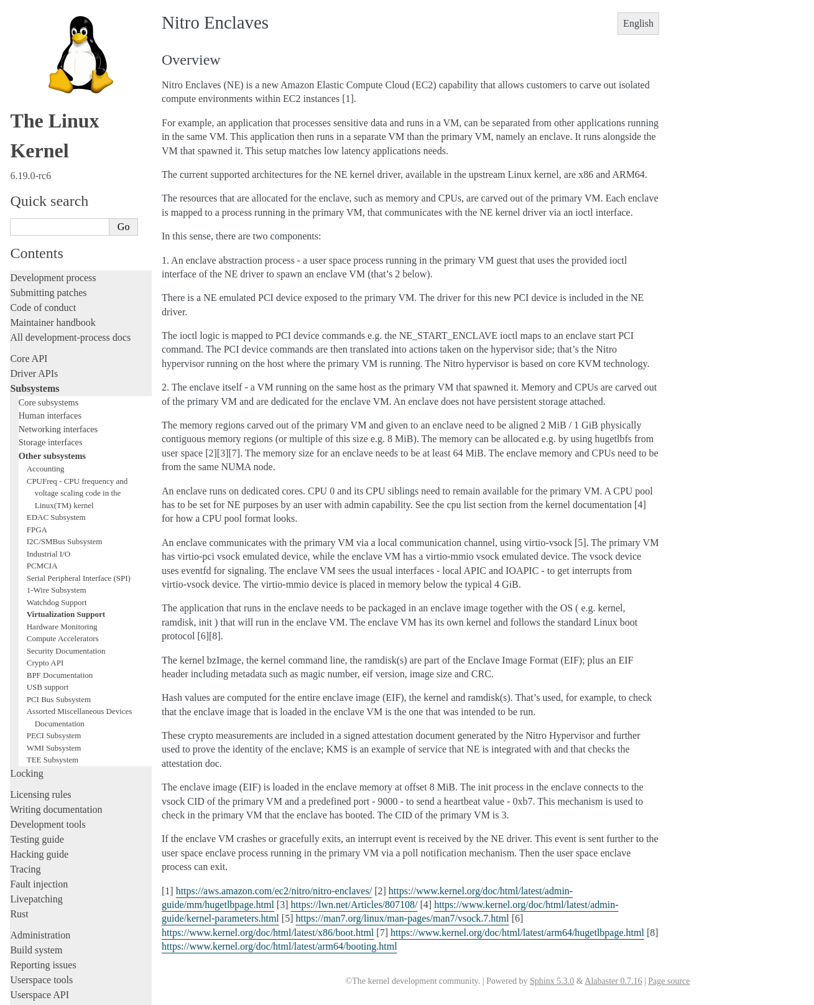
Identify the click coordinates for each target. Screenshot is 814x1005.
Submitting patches (48, 142)
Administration (40, 784)
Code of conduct (43, 157)
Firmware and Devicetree (60, 880)
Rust (19, 763)
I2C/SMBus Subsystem (65, 391)
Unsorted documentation (59, 922)
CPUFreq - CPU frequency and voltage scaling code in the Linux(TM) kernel (77, 342)
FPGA (37, 379)
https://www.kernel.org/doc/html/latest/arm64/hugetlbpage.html (517, 932)
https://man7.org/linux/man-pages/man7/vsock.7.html (402, 918)
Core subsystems (49, 252)
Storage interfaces (51, 292)
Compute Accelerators (63, 488)
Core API (28, 208)
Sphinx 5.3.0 (552, 981)
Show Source (36, 993)
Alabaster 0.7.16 (613, 981)
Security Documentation (66, 500)
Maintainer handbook (52, 172)
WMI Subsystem (54, 597)
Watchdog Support (57, 451)
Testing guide (36, 688)
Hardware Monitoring (62, 476)
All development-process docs (70, 187)
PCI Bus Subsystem (59, 548)
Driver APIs (34, 223)
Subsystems (34, 238)
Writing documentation (56, 659)
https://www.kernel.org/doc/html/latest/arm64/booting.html (279, 946)
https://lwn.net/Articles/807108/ (354, 904)
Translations (34, 943)
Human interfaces (50, 265)
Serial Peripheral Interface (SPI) (79, 427)
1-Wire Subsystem (56, 439)
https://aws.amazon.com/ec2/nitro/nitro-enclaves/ (274, 891)
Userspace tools (41, 829)
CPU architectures (46, 901)
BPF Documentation (60, 524)
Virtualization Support (66, 463)
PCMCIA (42, 415)
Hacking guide (39, 703)
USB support (48, 536)
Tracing (25, 718)
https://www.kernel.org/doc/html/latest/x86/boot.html (268, 932)
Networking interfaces (58, 279)
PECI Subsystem (54, 585)
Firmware (29, 865)
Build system (36, 799)
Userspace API (39, 844)
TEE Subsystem (52, 609)
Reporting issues (43, 814)
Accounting (46, 318)
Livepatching (36, 748)
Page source (669, 981)
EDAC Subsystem (56, 366)
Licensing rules (40, 644)
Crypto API (45, 512)
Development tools (47, 674)
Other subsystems (52, 305)
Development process (53, 127)
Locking (26, 623)
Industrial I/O (48, 403)
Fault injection (39, 733)
